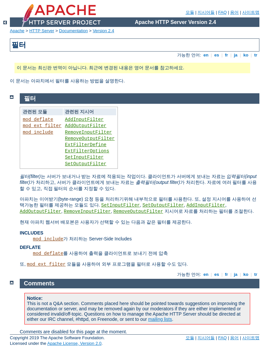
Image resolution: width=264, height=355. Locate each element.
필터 (30, 98)
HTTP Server (41, 30)
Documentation (73, 30)
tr (256, 55)
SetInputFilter (84, 157)
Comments (39, 283)
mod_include (38, 132)
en (205, 55)
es (216, 55)
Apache (17, 30)
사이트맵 (250, 12)
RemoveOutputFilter (90, 138)
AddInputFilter (84, 119)
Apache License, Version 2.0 (74, 343)
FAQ (222, 12)
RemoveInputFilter (88, 132)
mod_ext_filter (42, 125)
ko (246, 55)
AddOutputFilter (85, 125)
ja (236, 55)
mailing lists (160, 319)
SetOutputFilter (85, 163)
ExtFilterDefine (85, 144)
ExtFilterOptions (87, 151)
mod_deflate (38, 119)
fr (226, 55)
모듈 (190, 12)
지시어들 (206, 12)
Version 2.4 (103, 30)
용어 (234, 12)
